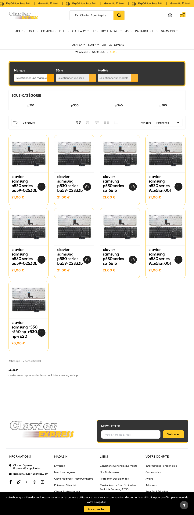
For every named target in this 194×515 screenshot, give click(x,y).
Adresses (151, 485)
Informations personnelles (161, 465)
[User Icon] (170, 15)
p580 (163, 105)
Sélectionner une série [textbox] (71, 78)
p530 (75, 105)
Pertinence (168, 122)
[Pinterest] (34, 482)
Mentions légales (64, 472)
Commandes (153, 472)
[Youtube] (26, 482)
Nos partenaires (109, 472)
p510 (30, 105)
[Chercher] (91, 15)
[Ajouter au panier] (41, 187)
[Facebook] (11, 482)
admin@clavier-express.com (30, 473)
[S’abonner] (173, 434)
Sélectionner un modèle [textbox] (113, 78)
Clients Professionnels (67, 491)
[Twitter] (18, 482)
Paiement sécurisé (65, 485)
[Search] (119, 15)
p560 (119, 105)
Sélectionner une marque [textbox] (31, 78)
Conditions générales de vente (118, 465)
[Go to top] (184, 505)
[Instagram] (42, 482)
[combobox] (34, 78)
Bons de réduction (157, 491)
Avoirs (149, 478)
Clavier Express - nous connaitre (73, 478)
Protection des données (114, 478)
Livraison (59, 465)
